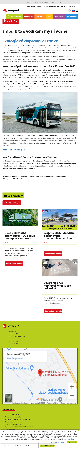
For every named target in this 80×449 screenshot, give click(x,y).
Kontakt (72, 6)
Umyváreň (40, 16)
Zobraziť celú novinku (14, 264)
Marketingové (32, 445)
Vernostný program (41, 2)
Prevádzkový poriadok (13, 424)
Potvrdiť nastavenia (47, 446)
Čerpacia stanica (14, 16)
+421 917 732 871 (14, 341)
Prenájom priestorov (51, 6)
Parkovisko (28, 16)
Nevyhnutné (9, 445)
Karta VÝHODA (56, 2)
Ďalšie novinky (13, 196)
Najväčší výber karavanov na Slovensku (19, 427)
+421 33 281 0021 (14, 344)
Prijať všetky (72, 442)
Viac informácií (68, 439)
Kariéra (64, 6)
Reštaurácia (72, 16)
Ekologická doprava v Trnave (30, 41)
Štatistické (20, 445)
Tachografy (59, 16)
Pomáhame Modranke (34, 6)
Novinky (29, 2)
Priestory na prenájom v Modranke (17, 419)
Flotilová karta (10, 429)
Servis (49, 16)
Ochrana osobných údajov (14, 422)
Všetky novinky (12, 203)
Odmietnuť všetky (58, 442)
